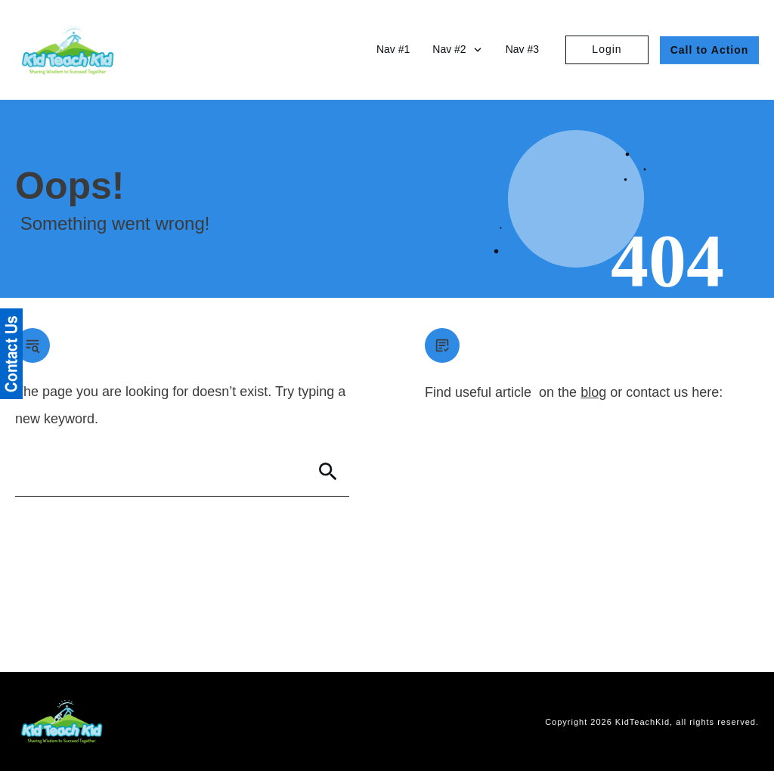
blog (593, 392)
